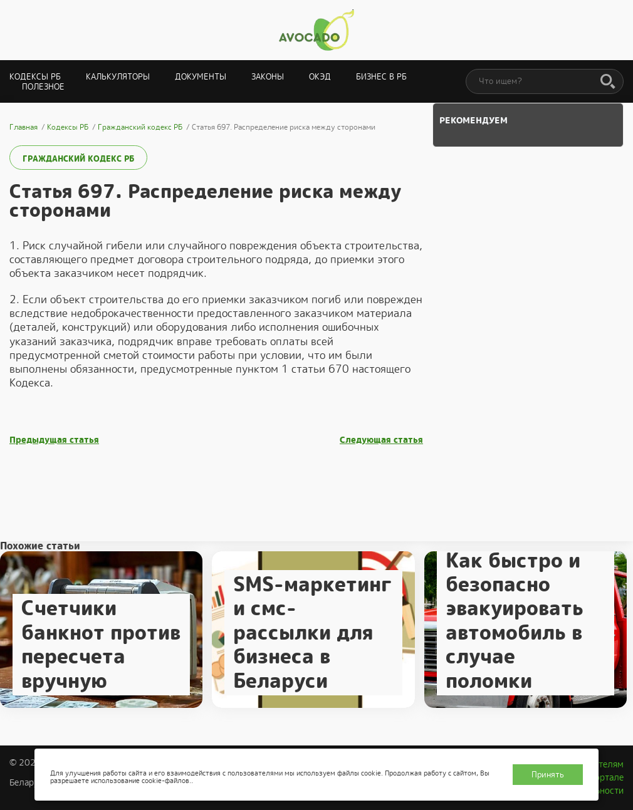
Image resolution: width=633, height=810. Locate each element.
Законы (267, 77)
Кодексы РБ (35, 77)
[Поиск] (607, 82)
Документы (200, 77)
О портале (602, 777)
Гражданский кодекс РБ (78, 159)
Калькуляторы (118, 77)
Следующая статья (381, 440)
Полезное (43, 87)
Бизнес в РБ (381, 77)
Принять (547, 775)
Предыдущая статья (54, 440)
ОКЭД (320, 77)
